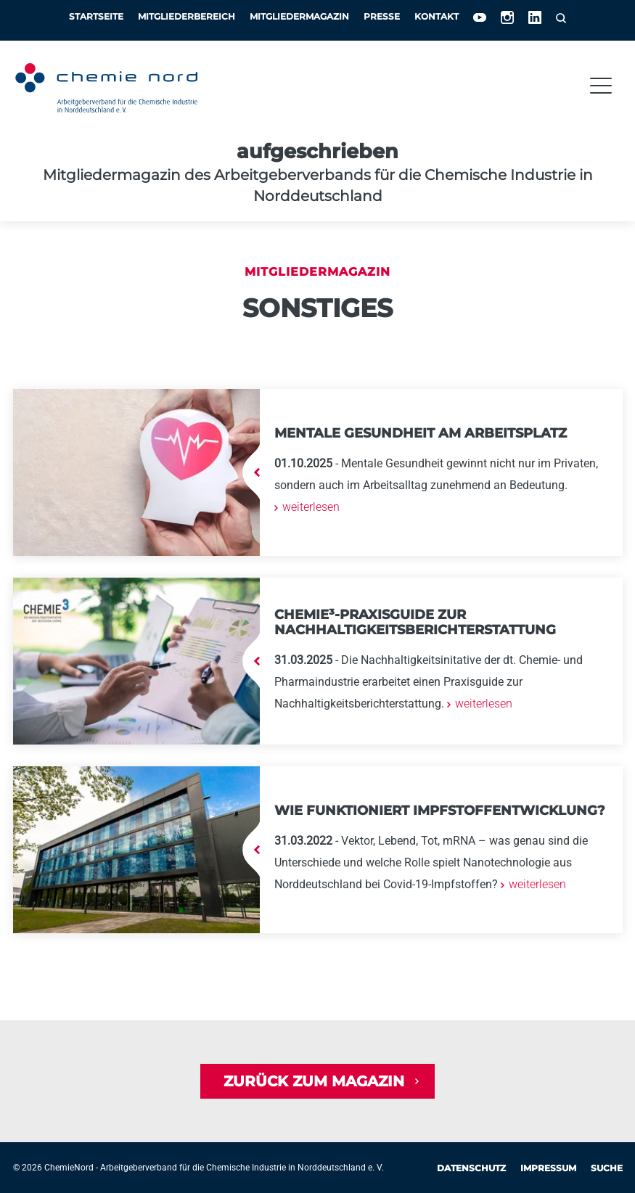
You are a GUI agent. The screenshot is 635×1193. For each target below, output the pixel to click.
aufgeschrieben (317, 151)
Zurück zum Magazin (314, 1081)
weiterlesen (309, 507)
